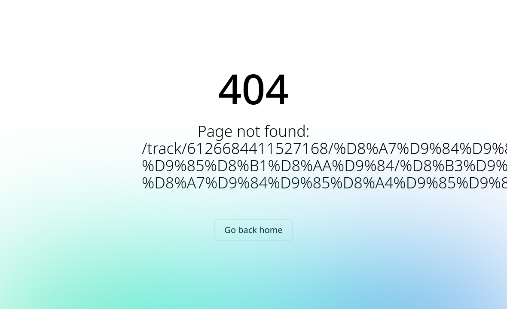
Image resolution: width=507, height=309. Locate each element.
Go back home (253, 230)
